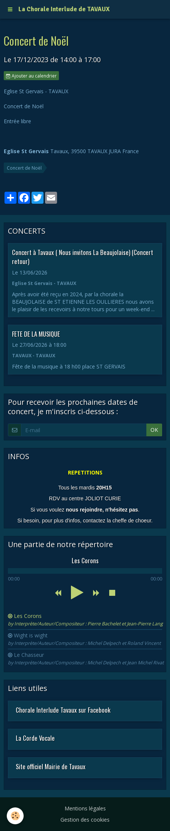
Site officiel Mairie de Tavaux (51, 766)
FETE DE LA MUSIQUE (36, 333)
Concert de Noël (24, 168)
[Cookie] (15, 815)
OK (154, 429)
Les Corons (85, 619)
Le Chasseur (86, 658)
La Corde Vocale (35, 738)
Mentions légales (85, 808)
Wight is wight (84, 639)
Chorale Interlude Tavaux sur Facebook (63, 709)
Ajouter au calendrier (31, 76)
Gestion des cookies (85, 819)
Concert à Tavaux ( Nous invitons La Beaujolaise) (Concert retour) (82, 257)
